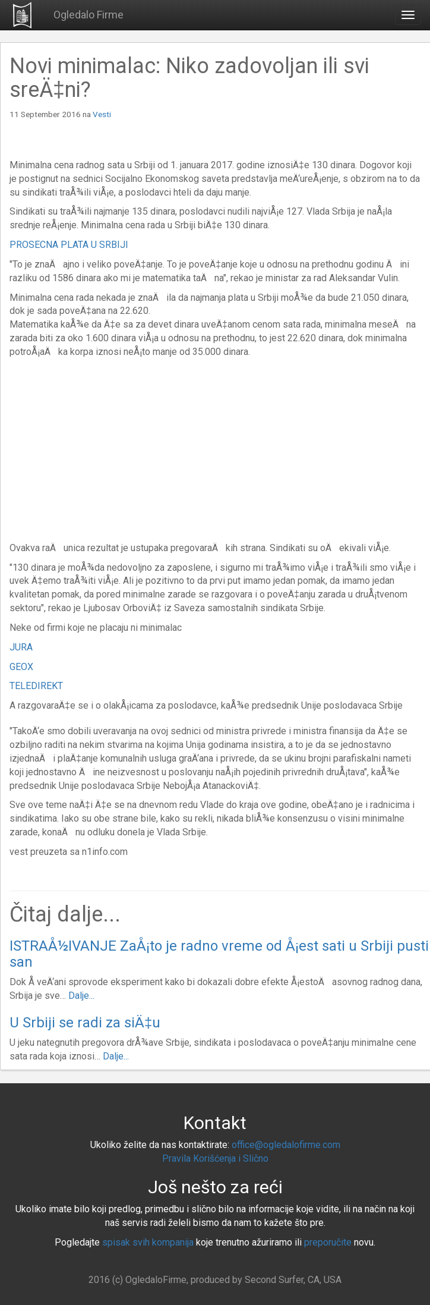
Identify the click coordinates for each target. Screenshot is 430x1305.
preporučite (328, 1242)
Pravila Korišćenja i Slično (215, 1158)
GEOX (21, 666)
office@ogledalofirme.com (286, 1144)
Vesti (102, 114)
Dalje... (81, 995)
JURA (21, 647)
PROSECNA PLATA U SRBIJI (69, 244)
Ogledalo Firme (88, 14)
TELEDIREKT (36, 685)
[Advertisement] (109, 448)
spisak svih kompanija (148, 1242)
